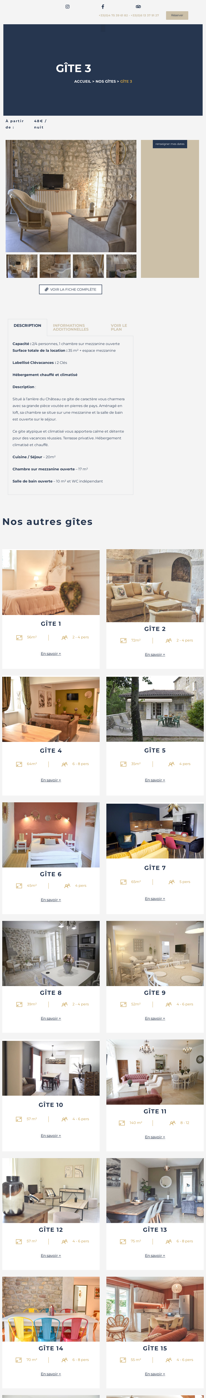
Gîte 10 (51, 1105)
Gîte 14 (51, 1349)
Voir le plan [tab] (119, 327)
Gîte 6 (50, 874)
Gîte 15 (155, 1349)
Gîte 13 (155, 1230)
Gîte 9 (155, 993)
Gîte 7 (155, 868)
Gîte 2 (155, 629)
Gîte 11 (155, 1112)
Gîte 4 (51, 750)
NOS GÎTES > (107, 81)
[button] (103, 28)
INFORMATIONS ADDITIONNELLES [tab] (71, 327)
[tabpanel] (70, 415)
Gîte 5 (155, 750)
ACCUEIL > (84, 81)
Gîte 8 (51, 993)
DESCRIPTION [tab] (27, 325)
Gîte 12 (51, 1230)
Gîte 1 (51, 624)
